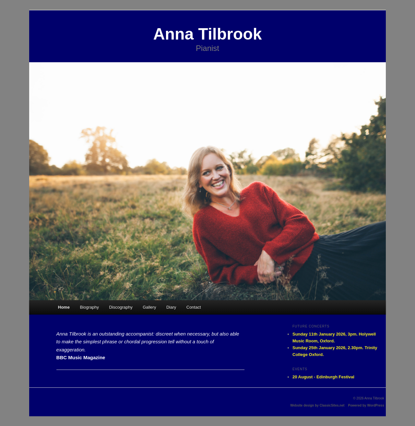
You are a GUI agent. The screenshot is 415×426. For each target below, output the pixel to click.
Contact (193, 307)
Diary (171, 307)
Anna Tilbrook (207, 34)
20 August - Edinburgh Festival (323, 376)
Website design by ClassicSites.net (317, 405)
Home (64, 307)
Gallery (149, 307)
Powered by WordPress (366, 405)
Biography (89, 307)
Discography (120, 307)
